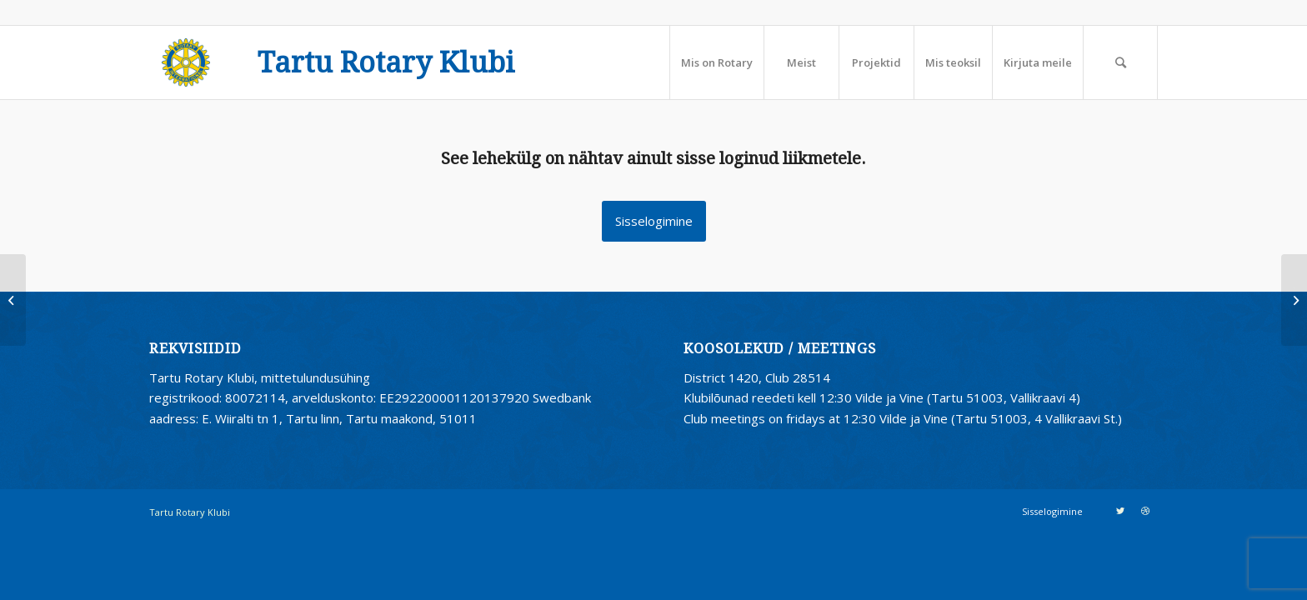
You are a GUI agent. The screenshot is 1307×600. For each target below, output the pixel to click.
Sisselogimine (654, 220)
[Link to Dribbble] (1145, 510)
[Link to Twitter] (1120, 510)
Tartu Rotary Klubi (386, 63)
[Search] (1120, 62)
